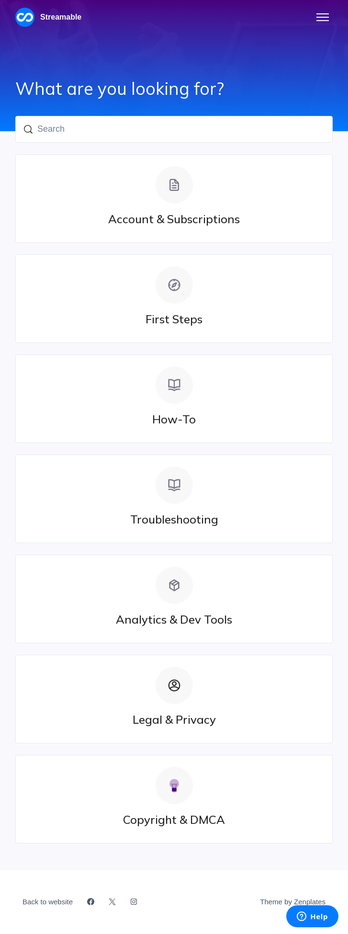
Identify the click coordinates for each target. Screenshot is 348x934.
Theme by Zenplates (292, 901)
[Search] (174, 129)
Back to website (47, 902)
